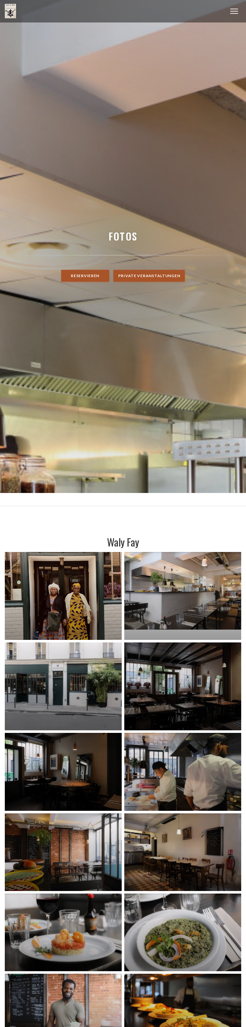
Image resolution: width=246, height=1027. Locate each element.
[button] (234, 11)
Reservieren (85, 275)
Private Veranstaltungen (149, 275)
